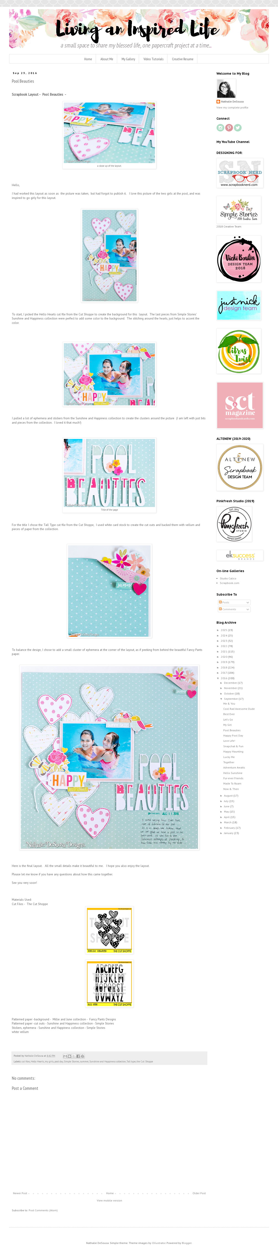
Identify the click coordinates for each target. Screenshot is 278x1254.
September (231, 698)
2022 (224, 646)
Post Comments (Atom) (43, 1210)
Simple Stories (71, 1061)
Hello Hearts (37, 1061)
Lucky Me (229, 757)
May (227, 811)
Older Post (199, 1193)
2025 (224, 630)
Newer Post (20, 1193)
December (231, 682)
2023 (224, 640)
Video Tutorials (154, 59)
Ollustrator (158, 1243)
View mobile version (109, 1200)
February (230, 827)
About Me (106, 59)
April (227, 817)
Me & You (229, 703)
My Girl (227, 724)
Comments (227, 609)
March (228, 822)
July (226, 801)
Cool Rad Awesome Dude (239, 708)
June (227, 806)
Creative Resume (182, 59)
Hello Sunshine (232, 773)
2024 (224, 635)
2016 (224, 678)
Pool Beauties (232, 730)
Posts (224, 602)
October (229, 693)
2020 (224, 656)
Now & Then (231, 789)
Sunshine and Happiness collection (107, 1061)
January (229, 833)
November (231, 688)
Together (228, 762)
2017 (224, 672)
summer (84, 1061)
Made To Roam (232, 783)
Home (88, 59)
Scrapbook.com (229, 583)
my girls (49, 1061)
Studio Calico (228, 578)
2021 (224, 651)
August (228, 795)
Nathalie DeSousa (232, 101)
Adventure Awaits (234, 767)
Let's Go (228, 719)
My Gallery (128, 59)
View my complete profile (232, 107)
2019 (224, 662)
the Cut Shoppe (144, 1061)
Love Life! (229, 740)
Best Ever (229, 714)
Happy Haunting (233, 751)
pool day (58, 1061)
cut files (26, 1061)
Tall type (131, 1061)
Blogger (186, 1243)
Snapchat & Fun (233, 746)
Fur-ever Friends (233, 778)
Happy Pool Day (233, 735)
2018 (224, 667)
